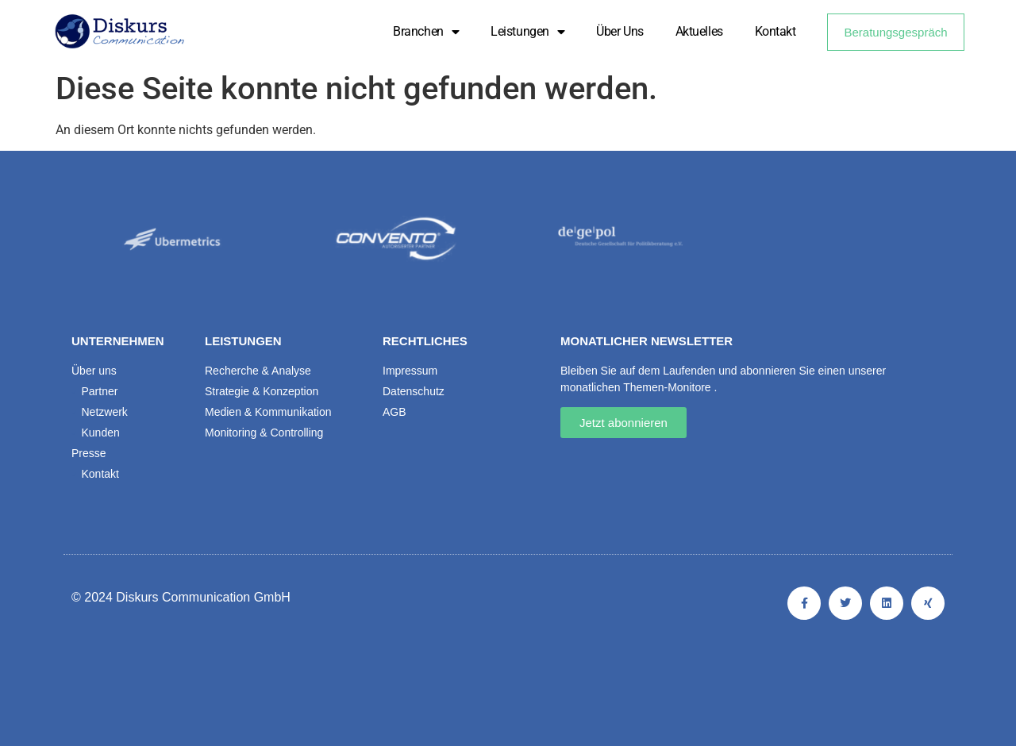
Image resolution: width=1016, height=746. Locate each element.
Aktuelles (699, 31)
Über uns (619, 31)
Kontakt (775, 31)
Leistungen (527, 31)
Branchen (426, 31)
